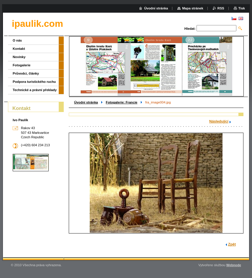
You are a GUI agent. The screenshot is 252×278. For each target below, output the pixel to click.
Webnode (233, 265)
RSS (220, 8)
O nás (17, 40)
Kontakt (19, 48)
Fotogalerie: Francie (122, 102)
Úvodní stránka (86, 102)
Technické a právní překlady (35, 90)
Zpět (232, 244)
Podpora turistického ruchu (34, 81)
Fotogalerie (21, 65)
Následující (218, 121)
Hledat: (190, 28)
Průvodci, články (26, 73)
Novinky (19, 57)
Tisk (241, 8)
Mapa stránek (192, 8)
